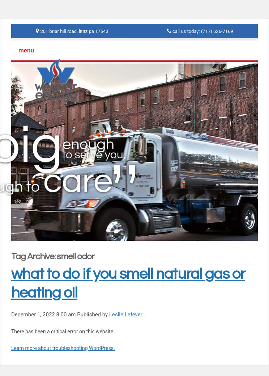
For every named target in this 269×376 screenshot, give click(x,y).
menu (26, 50)
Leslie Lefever (125, 314)
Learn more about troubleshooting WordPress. (63, 348)
